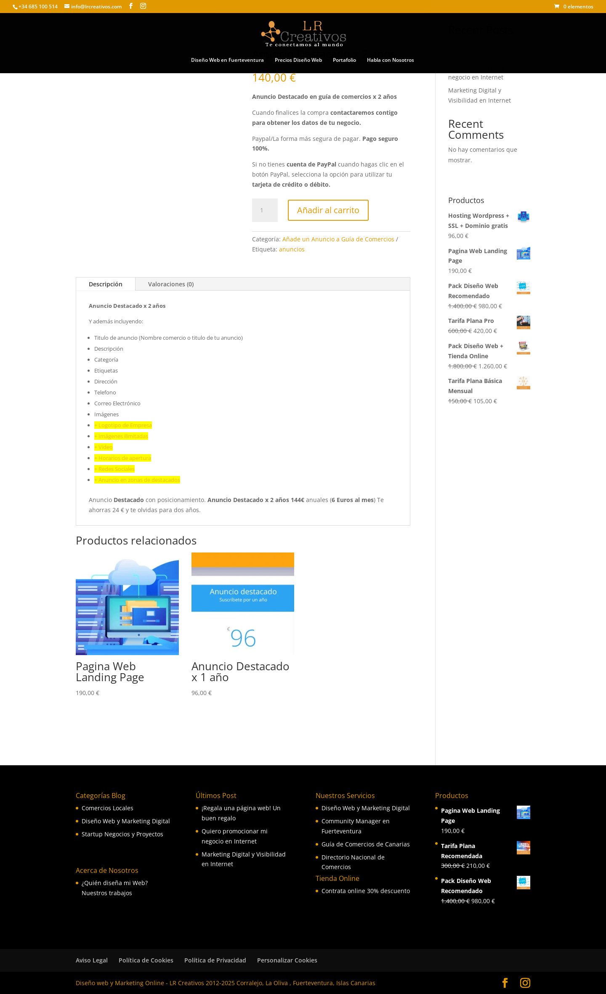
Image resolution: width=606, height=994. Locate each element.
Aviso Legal (92, 960)
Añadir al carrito (328, 210)
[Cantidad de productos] (264, 210)
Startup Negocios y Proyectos (122, 834)
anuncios (292, 249)
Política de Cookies (146, 960)
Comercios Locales (107, 808)
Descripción (105, 284)
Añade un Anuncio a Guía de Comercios (338, 239)
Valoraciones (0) (171, 284)
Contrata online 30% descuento (366, 891)
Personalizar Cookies (287, 960)
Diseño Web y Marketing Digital (126, 821)
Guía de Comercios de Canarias (366, 844)
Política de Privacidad (215, 960)
